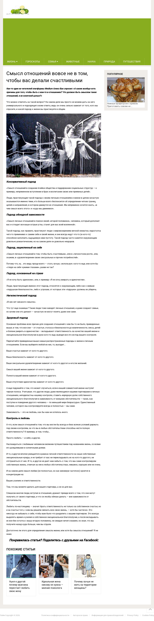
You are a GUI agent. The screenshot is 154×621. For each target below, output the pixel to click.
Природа (109, 61)
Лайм (2, 615)
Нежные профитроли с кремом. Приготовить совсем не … (122, 104)
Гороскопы (33, 61)
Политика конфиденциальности (55, 615)
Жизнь (11, 61)
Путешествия (131, 61)
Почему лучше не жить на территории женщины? (85, 584)
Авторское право (80, 615)
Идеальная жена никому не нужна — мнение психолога (52, 584)
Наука (92, 61)
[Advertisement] (77, 38)
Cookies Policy (148, 615)
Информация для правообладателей (107, 615)
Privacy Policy (133, 615)
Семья (52, 61)
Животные (73, 61)
